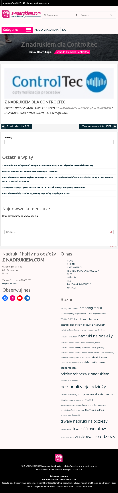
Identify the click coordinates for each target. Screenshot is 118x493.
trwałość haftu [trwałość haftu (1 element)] (66, 430)
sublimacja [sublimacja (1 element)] (102, 405)
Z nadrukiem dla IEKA (18, 126)
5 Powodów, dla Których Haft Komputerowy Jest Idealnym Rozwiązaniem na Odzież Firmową (47, 165)
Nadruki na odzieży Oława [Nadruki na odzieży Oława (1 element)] (90, 343)
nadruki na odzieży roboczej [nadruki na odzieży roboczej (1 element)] (71, 348)
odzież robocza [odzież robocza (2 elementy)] (69, 367)
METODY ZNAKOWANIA (46, 29)
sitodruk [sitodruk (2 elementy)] (89, 400)
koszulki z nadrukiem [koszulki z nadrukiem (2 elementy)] (94, 324)
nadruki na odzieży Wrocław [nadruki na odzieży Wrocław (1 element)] (71, 353)
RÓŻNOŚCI (72, 277)
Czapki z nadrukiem (101, 483)
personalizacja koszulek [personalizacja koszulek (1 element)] (69, 381)
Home (31, 52)
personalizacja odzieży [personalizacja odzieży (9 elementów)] (83, 386)
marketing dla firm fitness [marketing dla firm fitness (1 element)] (70, 330)
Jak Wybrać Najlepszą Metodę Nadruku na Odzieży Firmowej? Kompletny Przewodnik (43, 187)
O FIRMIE (71, 264)
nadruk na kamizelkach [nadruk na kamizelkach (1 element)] (90, 353)
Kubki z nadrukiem (46, 486)
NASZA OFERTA (74, 267)
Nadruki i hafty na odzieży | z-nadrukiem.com (85, 108)
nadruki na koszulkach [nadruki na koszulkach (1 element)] (69, 337)
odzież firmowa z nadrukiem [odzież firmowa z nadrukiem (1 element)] (71, 363)
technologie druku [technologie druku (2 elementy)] (94, 410)
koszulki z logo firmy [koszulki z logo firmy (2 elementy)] (71, 324)
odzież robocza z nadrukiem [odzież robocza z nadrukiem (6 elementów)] (85, 374)
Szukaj (8, 137)
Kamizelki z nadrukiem (32, 483)
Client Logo (44, 52)
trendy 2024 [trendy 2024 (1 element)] (76, 415)
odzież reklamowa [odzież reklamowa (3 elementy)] (94, 362)
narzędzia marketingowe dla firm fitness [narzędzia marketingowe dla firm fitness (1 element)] (75, 358)
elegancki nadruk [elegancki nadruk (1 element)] (99, 314)
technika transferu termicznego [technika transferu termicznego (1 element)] (72, 410)
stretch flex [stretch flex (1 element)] (92, 405)
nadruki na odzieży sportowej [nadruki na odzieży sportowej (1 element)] (93, 348)
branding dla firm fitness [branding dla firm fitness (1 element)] (69, 308)
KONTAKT (71, 288)
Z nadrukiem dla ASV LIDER (96, 126)
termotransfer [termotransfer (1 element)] (66, 415)
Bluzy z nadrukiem (82, 483)
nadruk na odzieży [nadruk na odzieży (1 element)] (107, 353)
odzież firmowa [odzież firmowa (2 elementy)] (99, 357)
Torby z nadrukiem (65, 486)
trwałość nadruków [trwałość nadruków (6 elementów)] (89, 428)
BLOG (69, 274)
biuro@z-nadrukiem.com (36, 3)
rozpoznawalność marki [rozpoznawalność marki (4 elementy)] (95, 394)
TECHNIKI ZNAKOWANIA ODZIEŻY (83, 271)
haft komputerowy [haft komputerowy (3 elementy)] (86, 319)
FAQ (64, 29)
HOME (70, 260)
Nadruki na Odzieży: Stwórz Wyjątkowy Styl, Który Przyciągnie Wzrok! (36, 193)
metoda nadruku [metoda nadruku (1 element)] (87, 330)
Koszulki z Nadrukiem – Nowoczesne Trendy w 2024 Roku (30, 171)
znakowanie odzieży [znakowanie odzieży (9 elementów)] (95, 436)
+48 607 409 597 (12, 3)
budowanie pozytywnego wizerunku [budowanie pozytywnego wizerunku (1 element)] (74, 314)
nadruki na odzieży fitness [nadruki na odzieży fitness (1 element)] (70, 343)
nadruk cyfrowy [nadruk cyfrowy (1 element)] (99, 330)
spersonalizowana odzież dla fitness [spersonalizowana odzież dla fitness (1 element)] (74, 405)
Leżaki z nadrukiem (83, 486)
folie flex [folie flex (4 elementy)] (67, 319)
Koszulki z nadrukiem (11, 483)
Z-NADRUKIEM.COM (33, 466)
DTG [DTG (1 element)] (90, 314)
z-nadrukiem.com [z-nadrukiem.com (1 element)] (67, 438)
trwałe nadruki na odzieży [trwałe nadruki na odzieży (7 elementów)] (84, 421)
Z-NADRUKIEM (61, 469)
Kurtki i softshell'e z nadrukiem (58, 483)
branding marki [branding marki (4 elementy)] (91, 308)
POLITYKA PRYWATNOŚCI (79, 284)
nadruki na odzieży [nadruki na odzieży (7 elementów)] (95, 336)
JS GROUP (77, 469)
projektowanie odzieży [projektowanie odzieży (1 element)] (69, 395)
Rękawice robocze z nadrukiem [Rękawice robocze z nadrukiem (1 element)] (72, 400)
